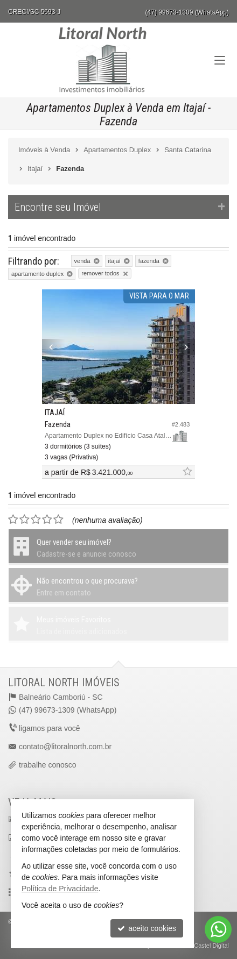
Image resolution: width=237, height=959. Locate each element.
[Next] (183, 347)
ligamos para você (49, 728)
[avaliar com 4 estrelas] (47, 519)
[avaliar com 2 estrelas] (24, 519)
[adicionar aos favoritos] (187, 472)
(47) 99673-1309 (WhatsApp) (187, 12)
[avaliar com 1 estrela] (13, 519)
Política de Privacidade (60, 888)
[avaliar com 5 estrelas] (58, 519)
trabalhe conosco (47, 765)
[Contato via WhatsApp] (218, 929)
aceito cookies (146, 928)
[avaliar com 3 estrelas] (36, 519)
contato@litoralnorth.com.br (65, 746)
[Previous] (53, 347)
